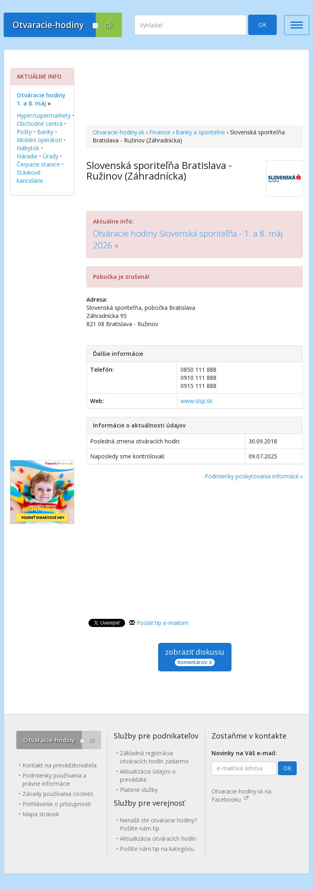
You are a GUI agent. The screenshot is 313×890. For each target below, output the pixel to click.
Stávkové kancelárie (30, 176)
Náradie (27, 156)
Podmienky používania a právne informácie (54, 779)
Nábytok (28, 148)
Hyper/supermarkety (44, 115)
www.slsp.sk (196, 401)
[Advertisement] (194, 88)
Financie (160, 132)
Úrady (50, 156)
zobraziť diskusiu (195, 656)
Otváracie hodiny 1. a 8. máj (41, 99)
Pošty (24, 132)
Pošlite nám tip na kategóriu (157, 849)
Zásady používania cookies (57, 794)
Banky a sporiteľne (200, 132)
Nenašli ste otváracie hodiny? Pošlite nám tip (158, 824)
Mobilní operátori (39, 140)
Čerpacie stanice (38, 164)
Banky (45, 132)
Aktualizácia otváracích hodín (158, 838)
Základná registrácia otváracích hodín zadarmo (154, 757)
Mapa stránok (40, 814)
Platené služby (139, 790)
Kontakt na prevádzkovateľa (59, 765)
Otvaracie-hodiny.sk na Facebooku (241, 795)
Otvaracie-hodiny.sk (118, 132)
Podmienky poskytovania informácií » (254, 476)
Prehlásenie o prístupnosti (56, 804)
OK (262, 24)
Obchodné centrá (39, 123)
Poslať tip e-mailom (162, 623)
